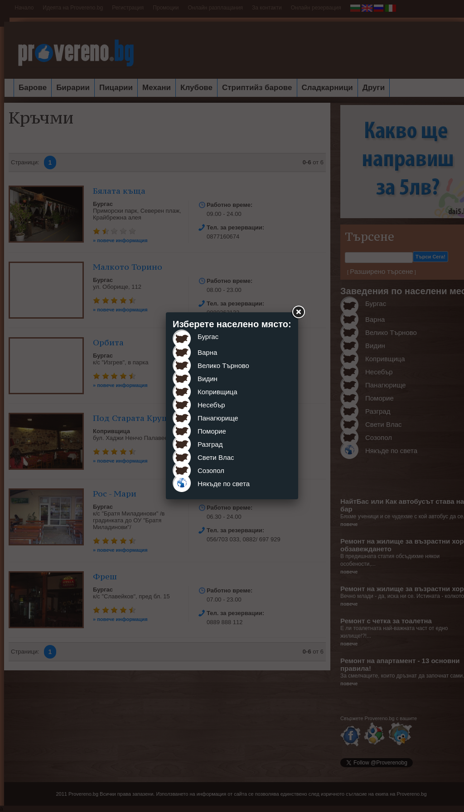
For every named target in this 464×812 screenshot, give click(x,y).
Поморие (212, 431)
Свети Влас (216, 457)
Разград (210, 444)
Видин (208, 378)
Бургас (208, 336)
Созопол (211, 470)
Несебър (211, 405)
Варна (207, 352)
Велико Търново (223, 365)
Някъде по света (224, 483)
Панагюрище (218, 418)
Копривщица (217, 392)
